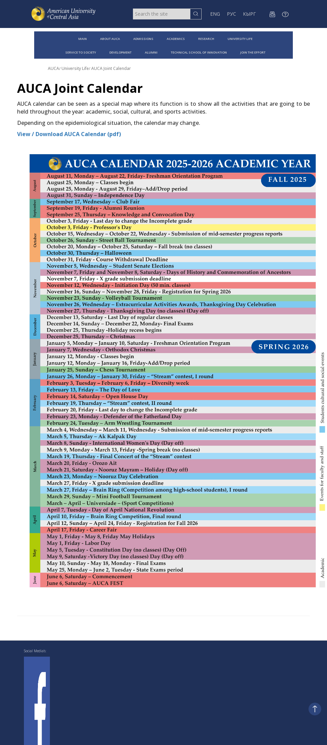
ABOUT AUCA (110, 38)
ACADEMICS (176, 38)
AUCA (53, 68)
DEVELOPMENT (120, 52)
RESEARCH (206, 38)
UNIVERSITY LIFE (240, 38)
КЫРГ (249, 14)
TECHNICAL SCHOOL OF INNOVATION (199, 52)
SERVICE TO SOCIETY (80, 52)
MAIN (82, 38)
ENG (215, 14)
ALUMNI (151, 52)
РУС (231, 14)
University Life (75, 68)
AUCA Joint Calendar (111, 68)
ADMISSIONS (143, 38)
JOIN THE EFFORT (252, 52)
